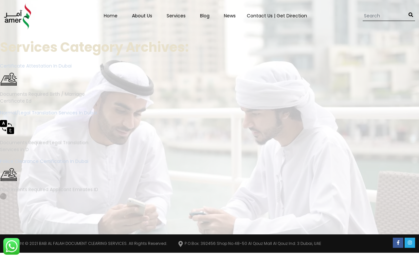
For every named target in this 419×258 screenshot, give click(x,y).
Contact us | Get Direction (277, 15)
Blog (205, 15)
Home (111, 15)
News (230, 15)
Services (176, 15)
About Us (142, 15)
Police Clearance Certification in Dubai (44, 161)
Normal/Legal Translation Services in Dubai (48, 112)
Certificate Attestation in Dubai (36, 66)
